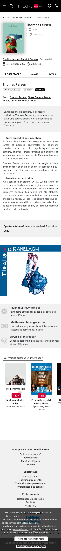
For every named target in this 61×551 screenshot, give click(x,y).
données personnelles (34, 483)
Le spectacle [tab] (13, 74)
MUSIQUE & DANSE (12, 89)
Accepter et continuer (31, 539)
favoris (35, 34)
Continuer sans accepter (31, 546)
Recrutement (30, 457)
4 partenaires (23, 525)
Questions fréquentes (30, 479)
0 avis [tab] (34, 74)
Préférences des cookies (30, 486)
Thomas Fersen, (18, 97)
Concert (28, 89)
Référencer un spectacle (30, 498)
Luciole (32, 100)
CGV (16, 483)
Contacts (30, 464)
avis (33, 29)
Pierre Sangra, (36, 97)
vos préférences (20, 529)
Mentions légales (30, 461)
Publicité (30, 502)
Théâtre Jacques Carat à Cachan (20, 59)
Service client (30, 476)
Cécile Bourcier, (19, 100)
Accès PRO (30, 505)
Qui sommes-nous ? (30, 454)
